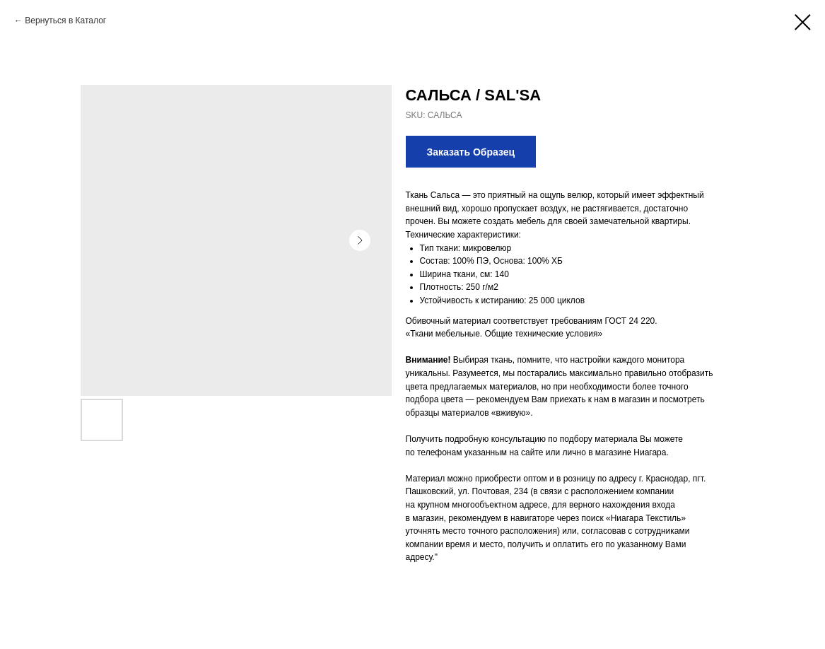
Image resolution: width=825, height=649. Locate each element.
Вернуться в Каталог (65, 20)
